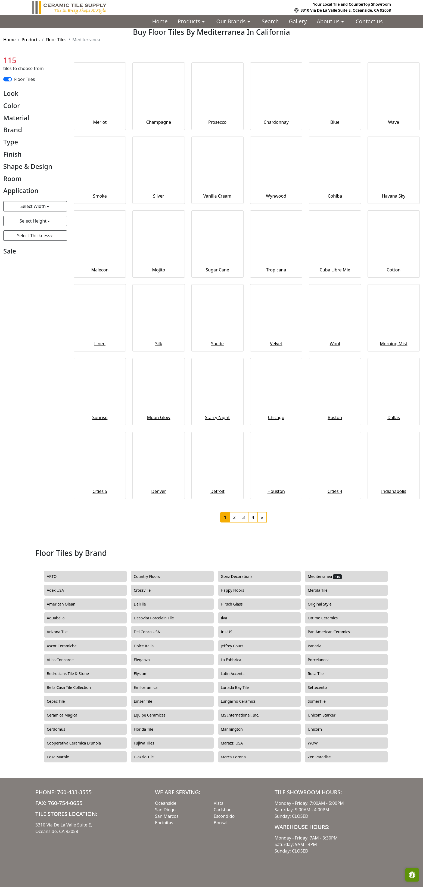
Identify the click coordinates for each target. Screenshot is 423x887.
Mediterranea (325, 576)
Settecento (322, 687)
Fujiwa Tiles (149, 743)
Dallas (393, 417)
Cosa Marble (63, 757)
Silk (158, 344)
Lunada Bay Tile (239, 687)
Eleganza (147, 660)
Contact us (369, 21)
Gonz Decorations (241, 576)
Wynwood (276, 196)
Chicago (276, 417)
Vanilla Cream (217, 196)
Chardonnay (276, 122)
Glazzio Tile (148, 757)
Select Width (33, 206)
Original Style (324, 604)
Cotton (393, 270)
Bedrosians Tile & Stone (73, 673)
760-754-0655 (65, 803)
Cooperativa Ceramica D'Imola (79, 743)
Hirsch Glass (236, 604)
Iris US (231, 632)
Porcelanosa (323, 660)
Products (30, 40)
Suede (217, 344)
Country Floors (152, 576)
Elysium (145, 673)
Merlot (100, 122)
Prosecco (217, 122)
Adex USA (59, 590)
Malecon (99, 270)
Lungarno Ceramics (242, 701)
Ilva (228, 618)
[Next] (262, 517)
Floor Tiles (56, 40)
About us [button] (329, 21)
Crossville (147, 590)
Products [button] (189, 21)
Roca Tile (320, 673)
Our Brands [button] (231, 21)
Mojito (158, 270)
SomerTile (322, 701)
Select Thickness (33, 236)
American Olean (66, 604)
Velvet (276, 344)
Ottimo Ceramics (327, 618)
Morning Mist (394, 344)
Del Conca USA (152, 632)
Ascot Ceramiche (66, 646)
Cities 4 (335, 491)
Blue (334, 122)
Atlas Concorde (65, 660)
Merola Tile (322, 590)
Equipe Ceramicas (154, 715)
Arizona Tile (62, 632)
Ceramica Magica (67, 715)
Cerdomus (61, 729)
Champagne (158, 122)
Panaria (319, 646)
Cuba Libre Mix (335, 270)
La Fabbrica (236, 660)
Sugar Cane (217, 270)
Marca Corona (238, 757)
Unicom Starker (326, 715)
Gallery (298, 21)
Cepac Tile (60, 701)
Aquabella (60, 618)
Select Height (34, 221)
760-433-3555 (74, 792)
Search (270, 21)
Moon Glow (158, 417)
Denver (158, 491)
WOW (317, 743)
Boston (335, 417)
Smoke (100, 196)
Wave (393, 122)
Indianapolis (393, 491)
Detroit (217, 491)
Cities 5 (99, 491)
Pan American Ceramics (334, 632)
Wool (335, 344)
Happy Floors (237, 590)
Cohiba (335, 196)
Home (160, 21)
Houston (276, 491)
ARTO (57, 576)
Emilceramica (150, 687)
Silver (158, 196)
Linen (99, 344)
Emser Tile (148, 701)
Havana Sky (393, 196)
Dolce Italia (148, 646)
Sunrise (99, 417)
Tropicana (276, 270)
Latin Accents (236, 673)
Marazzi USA (237, 743)
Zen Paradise (323, 757)
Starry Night (217, 417)
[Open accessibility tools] (412, 875)
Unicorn (319, 729)
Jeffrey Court (237, 646)
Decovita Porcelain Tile (158, 618)
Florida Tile (148, 729)
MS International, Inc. (245, 715)
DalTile (145, 604)
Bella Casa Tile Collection (73, 687)
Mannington (235, 729)
